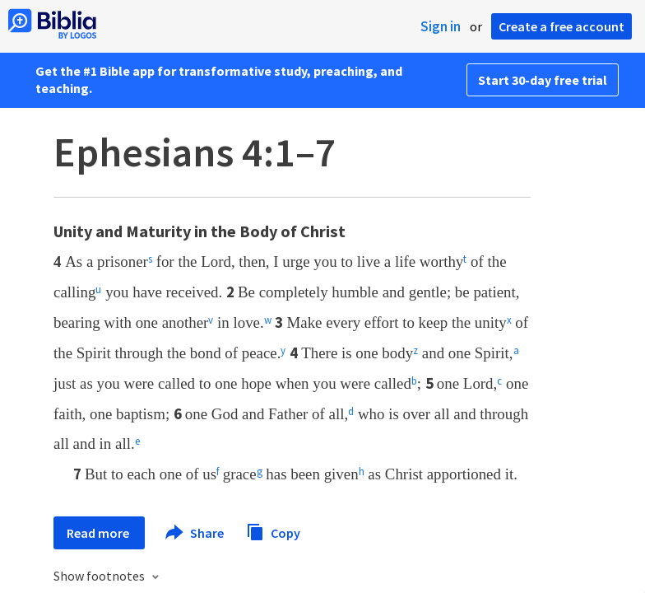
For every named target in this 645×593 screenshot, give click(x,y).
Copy (273, 530)
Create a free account (561, 26)
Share (195, 533)
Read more (99, 533)
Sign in (440, 26)
